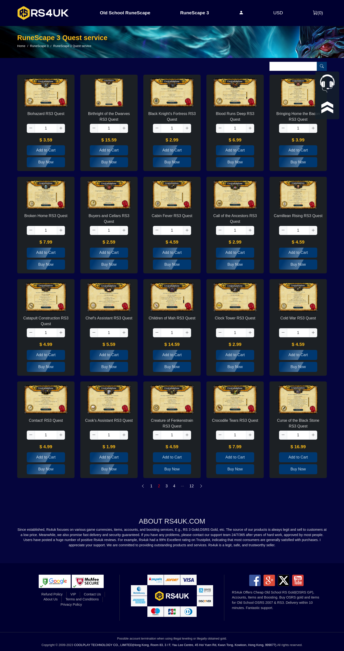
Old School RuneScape (125, 12)
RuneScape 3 (194, 12)
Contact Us (92, 594)
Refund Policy (52, 594)
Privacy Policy (71, 604)
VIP (73, 594)
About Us (50, 599)
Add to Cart (46, 150)
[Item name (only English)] (293, 66)
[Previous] (143, 486)
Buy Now (46, 162)
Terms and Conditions (82, 599)
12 (191, 486)
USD (278, 12)
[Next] (201, 486)
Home (21, 46)
